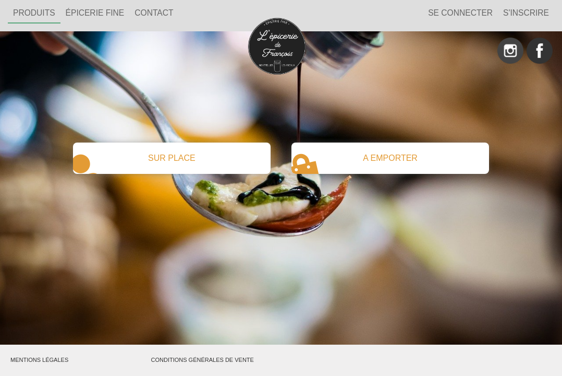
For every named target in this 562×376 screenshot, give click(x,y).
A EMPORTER (354, 162)
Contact (154, 12)
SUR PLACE (134, 162)
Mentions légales (39, 360)
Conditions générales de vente (202, 360)
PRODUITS (34, 12)
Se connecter (460, 12)
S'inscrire (526, 12)
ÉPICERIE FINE (95, 12)
